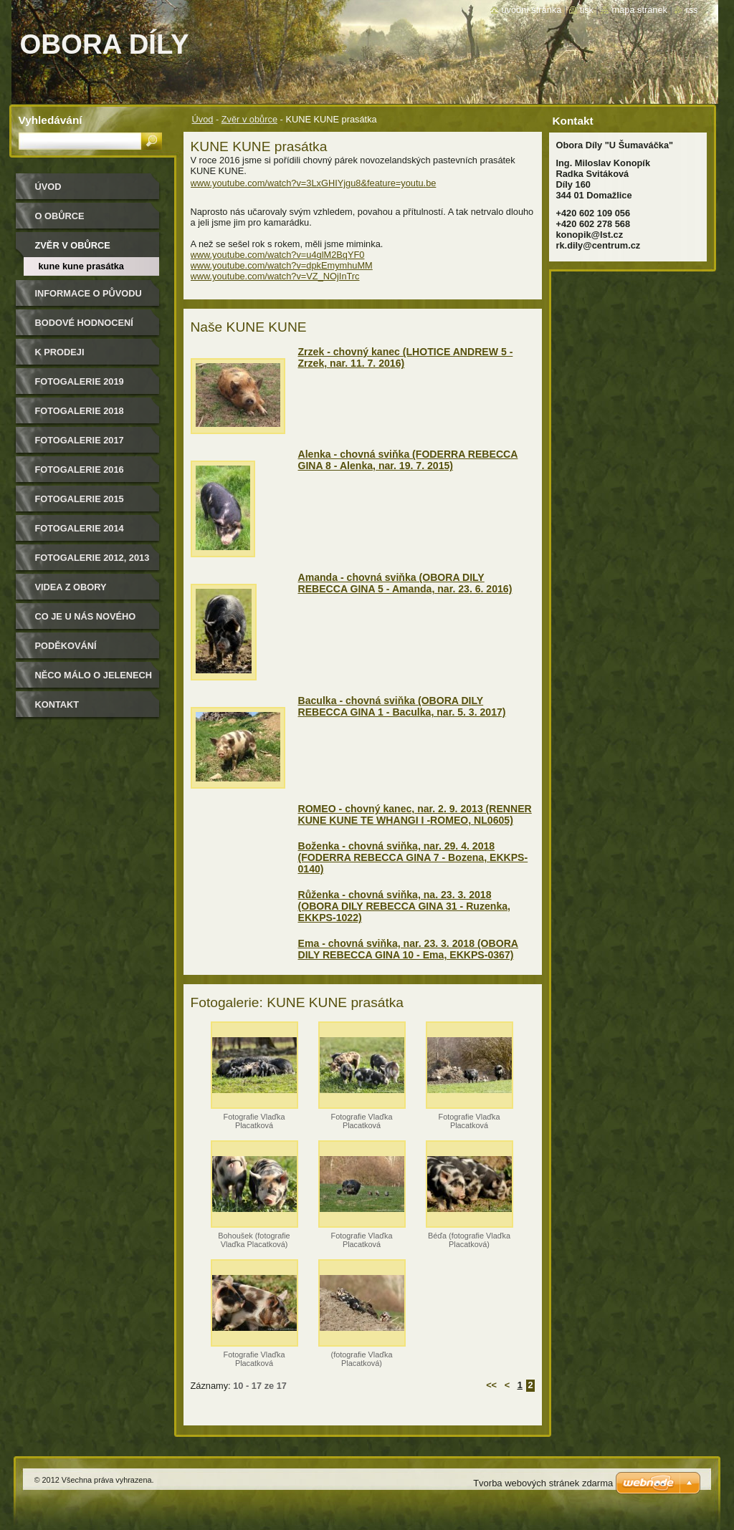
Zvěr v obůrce (249, 119)
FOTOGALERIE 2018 (79, 410)
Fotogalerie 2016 (79, 469)
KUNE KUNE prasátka (82, 266)
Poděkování (66, 645)
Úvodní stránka (531, 9)
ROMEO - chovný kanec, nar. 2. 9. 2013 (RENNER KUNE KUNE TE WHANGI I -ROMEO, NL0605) (415, 814)
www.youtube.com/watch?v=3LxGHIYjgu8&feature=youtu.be (314, 183)
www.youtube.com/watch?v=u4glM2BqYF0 (278, 254)
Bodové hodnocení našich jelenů (84, 327)
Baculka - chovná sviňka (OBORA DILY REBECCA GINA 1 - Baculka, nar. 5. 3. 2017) (402, 706)
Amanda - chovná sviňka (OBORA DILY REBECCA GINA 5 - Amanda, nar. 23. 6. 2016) (405, 583)
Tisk (587, 9)
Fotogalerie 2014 (79, 528)
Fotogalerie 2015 (79, 499)
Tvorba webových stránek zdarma (543, 1483)
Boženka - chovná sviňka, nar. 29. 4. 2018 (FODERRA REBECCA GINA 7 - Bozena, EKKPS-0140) (413, 857)
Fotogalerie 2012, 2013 (92, 557)
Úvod (203, 119)
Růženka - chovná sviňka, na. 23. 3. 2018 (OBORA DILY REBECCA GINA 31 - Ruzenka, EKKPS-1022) (404, 906)
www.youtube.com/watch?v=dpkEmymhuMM (282, 265)
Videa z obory (71, 587)
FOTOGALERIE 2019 (79, 381)
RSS (691, 9)
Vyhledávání (50, 120)
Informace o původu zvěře (88, 298)
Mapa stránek (639, 9)
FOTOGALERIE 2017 (79, 440)
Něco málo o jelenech (94, 675)
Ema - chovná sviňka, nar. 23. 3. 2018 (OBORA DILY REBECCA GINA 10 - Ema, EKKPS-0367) (408, 949)
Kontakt (57, 704)
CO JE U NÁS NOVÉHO (85, 616)
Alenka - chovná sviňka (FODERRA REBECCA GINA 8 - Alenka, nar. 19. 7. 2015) (408, 459)
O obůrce (60, 216)
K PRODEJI (60, 352)
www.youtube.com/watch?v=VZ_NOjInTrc (275, 276)
